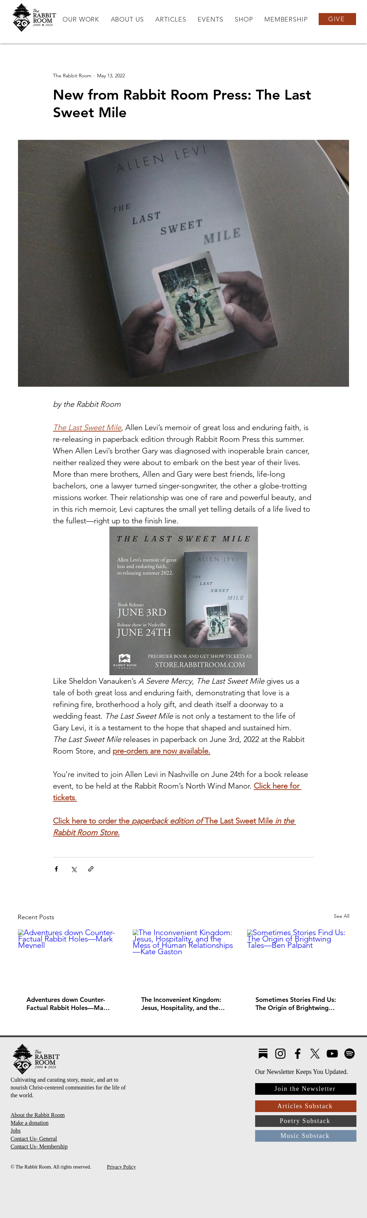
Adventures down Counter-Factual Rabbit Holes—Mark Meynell (67, 1004)
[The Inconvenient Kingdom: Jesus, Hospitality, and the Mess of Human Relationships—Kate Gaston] (184, 958)
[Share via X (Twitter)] (73, 869)
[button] (80, 19)
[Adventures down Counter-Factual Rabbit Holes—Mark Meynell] (69, 958)
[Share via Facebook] (56, 869)
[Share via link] (91, 869)
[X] (315, 1053)
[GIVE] (337, 19)
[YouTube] (332, 1053)
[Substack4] (263, 1053)
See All (341, 916)
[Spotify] (349, 1053)
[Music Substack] (305, 1136)
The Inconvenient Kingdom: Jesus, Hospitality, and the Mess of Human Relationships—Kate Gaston (182, 1004)
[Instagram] (280, 1053)
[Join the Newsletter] (305, 1089)
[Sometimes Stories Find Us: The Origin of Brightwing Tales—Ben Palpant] (298, 958)
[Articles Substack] (305, 1106)
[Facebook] (298, 1053)
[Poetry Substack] (305, 1121)
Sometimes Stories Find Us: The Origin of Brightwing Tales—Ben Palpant (295, 1004)
